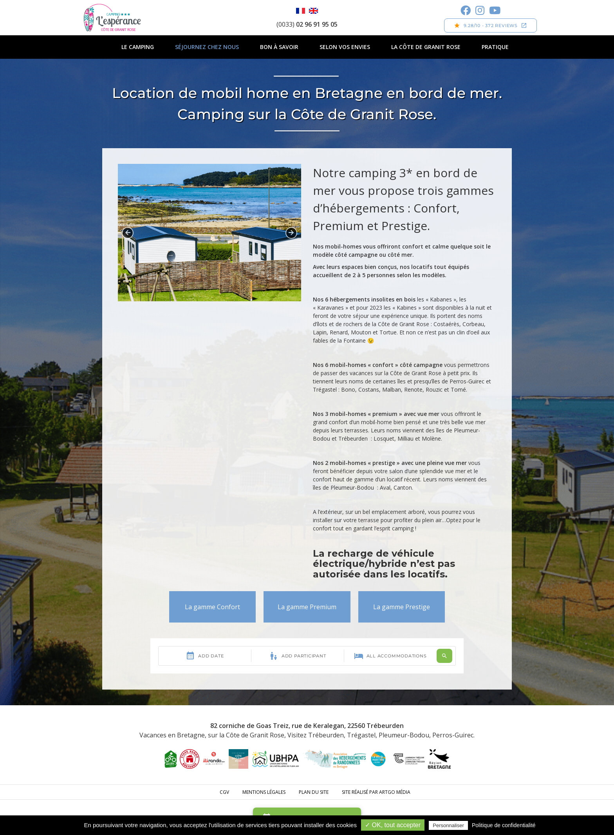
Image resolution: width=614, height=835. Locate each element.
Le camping (137, 47)
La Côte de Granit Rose (425, 47)
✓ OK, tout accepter (393, 825)
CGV (224, 792)
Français (300, 11)
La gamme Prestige (401, 607)
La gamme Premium (307, 607)
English (313, 11)
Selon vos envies (345, 47)
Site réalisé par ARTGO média (376, 792)
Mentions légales (263, 792)
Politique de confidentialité (504, 825)
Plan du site (314, 792)
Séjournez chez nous (207, 47)
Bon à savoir (279, 47)
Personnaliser (448, 825)
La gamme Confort (212, 607)
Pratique (495, 47)
